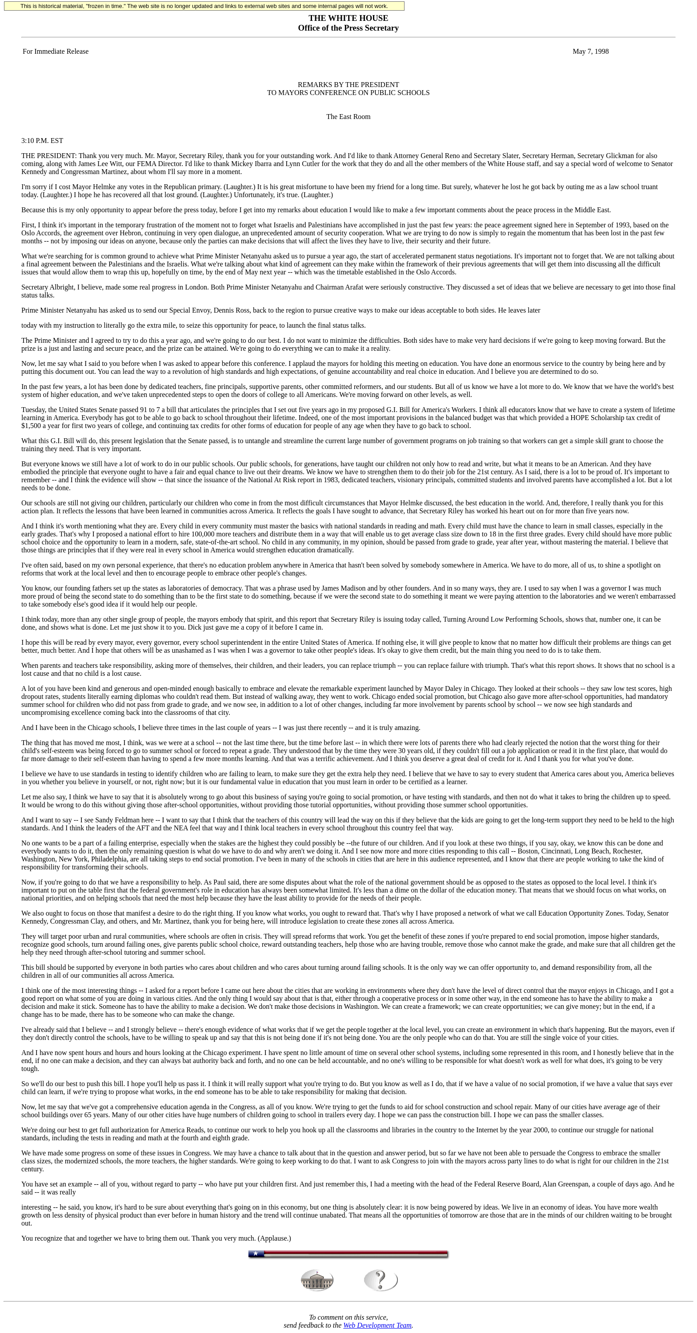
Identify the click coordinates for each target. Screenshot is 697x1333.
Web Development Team (377, 1325)
